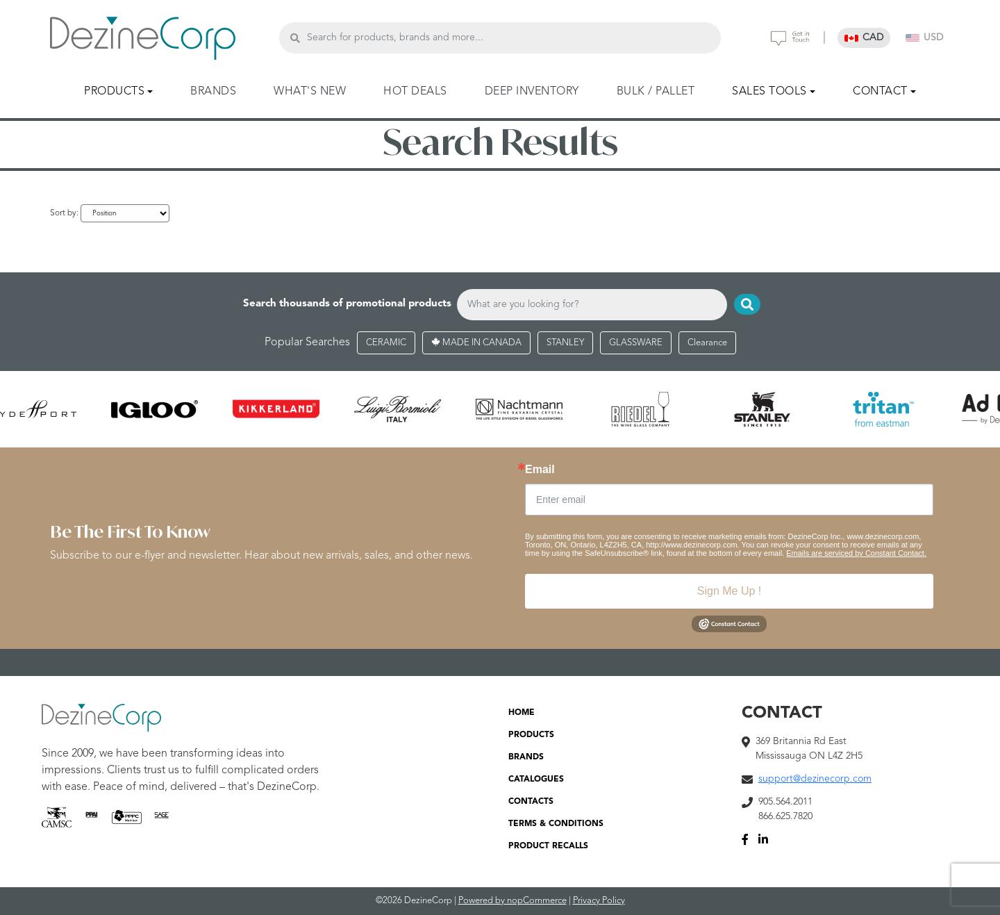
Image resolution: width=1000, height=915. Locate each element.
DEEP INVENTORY (532, 91)
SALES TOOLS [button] (769, 91)
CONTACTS (530, 802)
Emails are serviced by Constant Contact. (856, 553)
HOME (521, 713)
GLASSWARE (635, 342)
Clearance (707, 342)
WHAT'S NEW (310, 91)
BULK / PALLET (656, 91)
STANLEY (565, 342)
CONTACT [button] (880, 91)
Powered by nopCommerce (512, 900)
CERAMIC (386, 342)
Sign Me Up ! (729, 591)
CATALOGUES (536, 779)
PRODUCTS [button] (114, 91)
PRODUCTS (531, 735)
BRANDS (213, 91)
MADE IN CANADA (476, 342)
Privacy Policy (599, 900)
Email (540, 469)
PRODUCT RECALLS (548, 846)
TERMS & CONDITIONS (555, 824)
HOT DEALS (415, 91)
